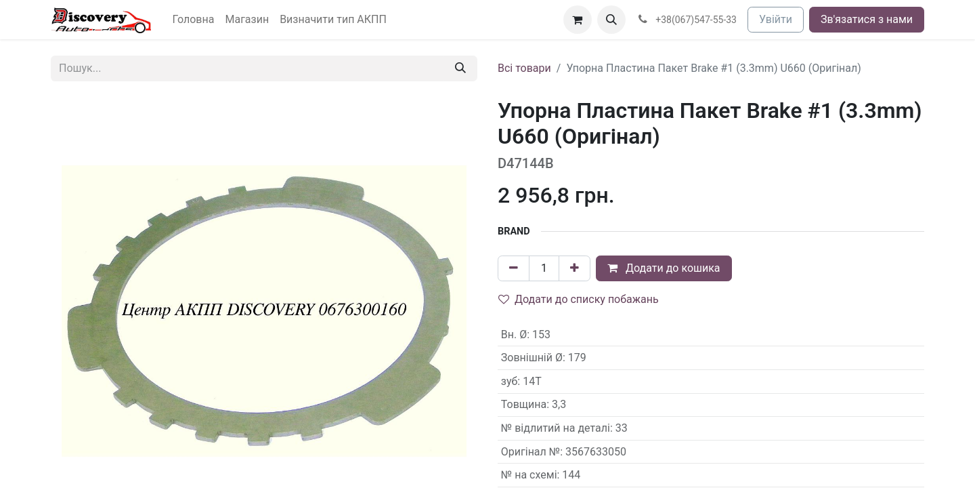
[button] (611, 19)
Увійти (775, 19)
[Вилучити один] (513, 268)
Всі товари (524, 68)
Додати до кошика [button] (663, 268)
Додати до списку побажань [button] (578, 299)
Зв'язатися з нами (867, 19)
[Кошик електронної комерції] (577, 19)
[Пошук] (460, 68)
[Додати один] (574, 268)
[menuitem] (193, 19)
